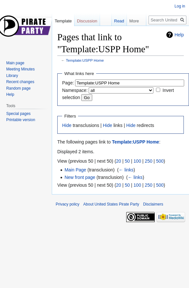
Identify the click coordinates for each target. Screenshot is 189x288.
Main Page (75, 169)
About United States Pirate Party (111, 204)
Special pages (18, 113)
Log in (179, 6)
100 (137, 161)
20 (118, 161)
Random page (18, 88)
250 (148, 161)
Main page (15, 63)
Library (12, 75)
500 (159, 161)
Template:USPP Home (85, 60)
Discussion (87, 21)
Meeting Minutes (20, 69)
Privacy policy (67, 204)
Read (116, 21)
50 (127, 161)
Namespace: (75, 90)
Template (63, 21)
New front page (79, 177)
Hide (67, 125)
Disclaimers (153, 204)
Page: (68, 82)
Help (179, 34)
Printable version (20, 120)
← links (126, 169)
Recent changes (20, 82)
